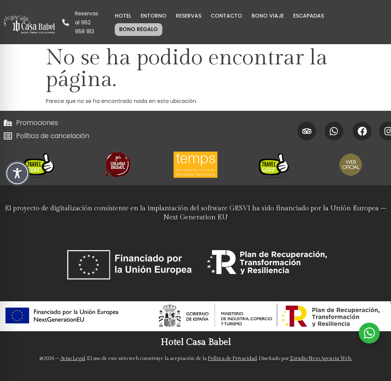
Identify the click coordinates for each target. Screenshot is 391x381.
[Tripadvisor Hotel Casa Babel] (306, 131)
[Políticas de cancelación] (147, 135)
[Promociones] (147, 122)
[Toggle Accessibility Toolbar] (17, 173)
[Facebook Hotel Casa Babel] (362, 131)
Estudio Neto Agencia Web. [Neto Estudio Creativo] (320, 359)
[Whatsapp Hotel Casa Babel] (334, 131)
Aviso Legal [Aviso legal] (72, 359)
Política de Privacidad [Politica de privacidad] (232, 359)
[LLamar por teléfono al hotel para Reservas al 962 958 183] (80, 22)
